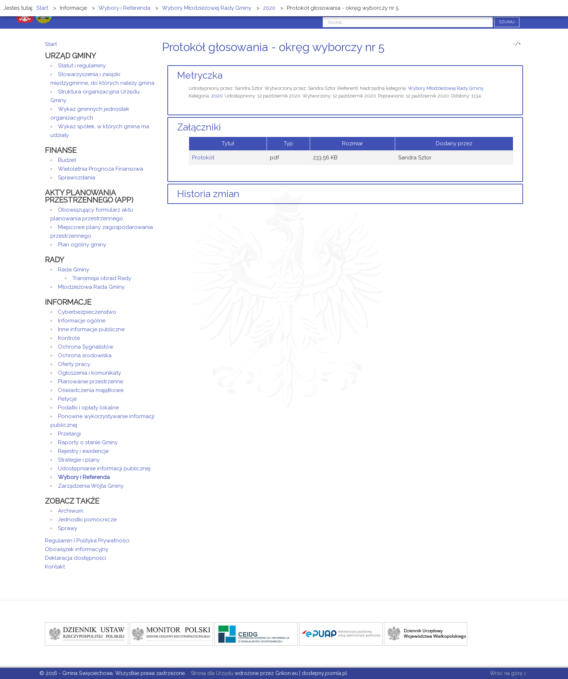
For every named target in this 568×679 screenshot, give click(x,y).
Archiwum (70, 511)
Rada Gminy (73, 269)
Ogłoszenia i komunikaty (89, 373)
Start (51, 44)
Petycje (67, 399)
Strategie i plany (79, 460)
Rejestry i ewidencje (83, 451)
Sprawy (67, 528)
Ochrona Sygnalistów (85, 346)
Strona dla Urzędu (211, 673)
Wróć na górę (508, 673)
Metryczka (199, 75)
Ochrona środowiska (85, 355)
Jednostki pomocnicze (87, 519)
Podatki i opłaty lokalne (88, 407)
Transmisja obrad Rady (101, 278)
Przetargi (69, 433)
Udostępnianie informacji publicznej (104, 468)
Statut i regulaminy (82, 65)
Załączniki (199, 127)
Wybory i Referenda (84, 477)
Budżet (67, 160)
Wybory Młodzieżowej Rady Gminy (446, 88)
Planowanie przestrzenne (90, 381)
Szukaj (507, 22)
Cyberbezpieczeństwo (87, 312)
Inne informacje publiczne (91, 329)
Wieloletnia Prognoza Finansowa (100, 169)
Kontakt (55, 566)
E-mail (520, 60)
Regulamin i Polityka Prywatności (87, 540)
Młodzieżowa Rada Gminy (91, 287)
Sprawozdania (76, 177)
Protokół (203, 157)
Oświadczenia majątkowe (91, 390)
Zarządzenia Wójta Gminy (91, 486)
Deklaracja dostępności (75, 558)
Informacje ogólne (81, 320)
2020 (217, 96)
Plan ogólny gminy (82, 244)
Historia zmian (208, 193)
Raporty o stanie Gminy (88, 442)
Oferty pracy (74, 364)
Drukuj (512, 60)
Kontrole (69, 338)
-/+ (517, 44)
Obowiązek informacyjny (76, 549)
